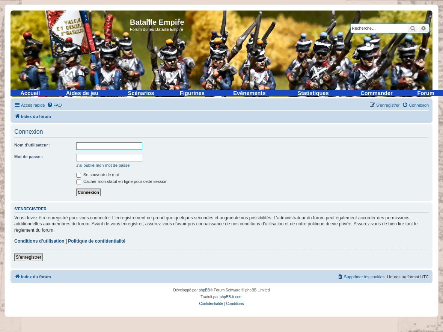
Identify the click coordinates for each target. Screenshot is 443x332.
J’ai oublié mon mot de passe (103, 165)
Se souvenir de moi (97, 174)
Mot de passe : (28, 156)
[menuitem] (54, 105)
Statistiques (313, 93)
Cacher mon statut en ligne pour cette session (121, 181)
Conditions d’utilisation (39, 241)
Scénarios (141, 93)
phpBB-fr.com (231, 297)
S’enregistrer (28, 257)
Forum (425, 93)
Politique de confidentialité (96, 241)
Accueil (30, 93)
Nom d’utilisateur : (32, 145)
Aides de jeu (82, 93)
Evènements (249, 93)
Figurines (192, 93)
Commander (376, 93)
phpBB (204, 290)
